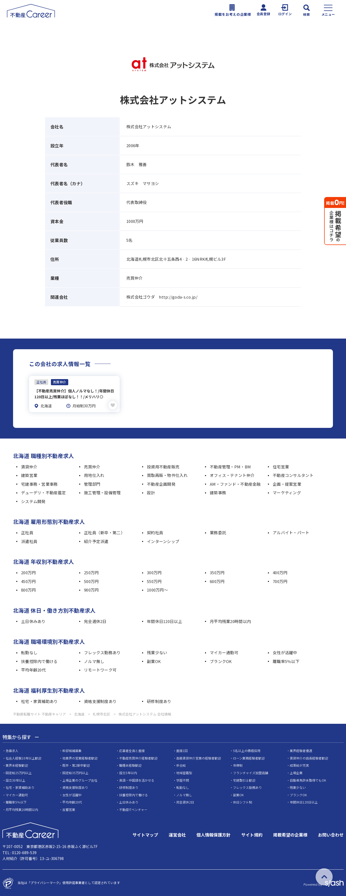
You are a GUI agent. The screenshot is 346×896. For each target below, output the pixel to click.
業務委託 (218, 532)
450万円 (28, 580)
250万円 (91, 571)
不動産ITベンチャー (133, 808)
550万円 (154, 580)
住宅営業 (281, 466)
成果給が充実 (299, 764)
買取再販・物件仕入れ (167, 474)
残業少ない (157, 651)
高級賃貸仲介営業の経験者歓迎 (198, 757)
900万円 (91, 589)
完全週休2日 (95, 620)
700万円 (280, 580)
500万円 (91, 580)
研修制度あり (159, 700)
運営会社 (177, 834)
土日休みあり (33, 620)
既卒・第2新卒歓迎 (76, 764)
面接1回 (182, 750)
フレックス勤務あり (102, 651)
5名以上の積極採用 (246, 750)
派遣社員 (29, 540)
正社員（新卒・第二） (104, 532)
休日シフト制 (242, 801)
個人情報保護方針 (213, 834)
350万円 (217, 571)
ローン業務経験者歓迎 (249, 757)
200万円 (28, 571)
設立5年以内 (128, 772)
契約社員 (155, 532)
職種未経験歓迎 (130, 764)
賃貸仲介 (29, 466)
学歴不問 (182, 779)
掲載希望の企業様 (290, 834)
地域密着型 (184, 772)
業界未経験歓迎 (17, 764)
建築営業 (29, 474)
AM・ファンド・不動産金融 (235, 483)
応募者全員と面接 (132, 750)
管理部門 (92, 483)
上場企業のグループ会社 (79, 779)
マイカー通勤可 (224, 651)
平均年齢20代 (33, 669)
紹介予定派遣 (96, 540)
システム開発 (33, 500)
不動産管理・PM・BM (230, 466)
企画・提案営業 (287, 483)
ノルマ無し (94, 660)
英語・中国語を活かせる (136, 779)
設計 (151, 492)
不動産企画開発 (161, 483)
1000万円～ (157, 589)
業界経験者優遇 (301, 750)
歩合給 (181, 764)
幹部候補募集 (72, 750)
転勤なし (29, 651)
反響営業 (68, 808)
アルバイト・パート (291, 532)
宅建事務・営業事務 (39, 483)
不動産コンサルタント (293, 474)
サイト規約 (252, 834)
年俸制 (238, 764)
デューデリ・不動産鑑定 (43, 492)
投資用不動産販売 (163, 466)
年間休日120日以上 (164, 620)
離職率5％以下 (286, 660)
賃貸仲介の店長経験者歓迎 (309, 757)
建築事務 (218, 492)
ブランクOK (221, 660)
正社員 (27, 532)
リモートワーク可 (100, 669)
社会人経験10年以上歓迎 (23, 757)
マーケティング (287, 492)
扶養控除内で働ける (39, 660)
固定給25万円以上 (19, 772)
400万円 (280, 571)
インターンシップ (163, 540)
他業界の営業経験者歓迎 (80, 757)
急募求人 (12, 750)
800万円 (28, 589)
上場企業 (296, 772)
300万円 (154, 571)
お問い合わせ (331, 834)
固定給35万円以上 (75, 772)
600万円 (217, 580)
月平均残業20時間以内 (230, 620)
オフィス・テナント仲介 (232, 474)
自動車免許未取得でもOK (308, 779)
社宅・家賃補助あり (39, 700)
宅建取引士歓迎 (244, 779)
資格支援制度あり (100, 700)
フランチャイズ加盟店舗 (250, 772)
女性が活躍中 (285, 651)
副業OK (154, 660)
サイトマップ (145, 834)
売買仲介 (92, 466)
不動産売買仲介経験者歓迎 (138, 757)
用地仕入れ (94, 474)
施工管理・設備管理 (102, 492)
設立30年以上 (15, 779)
